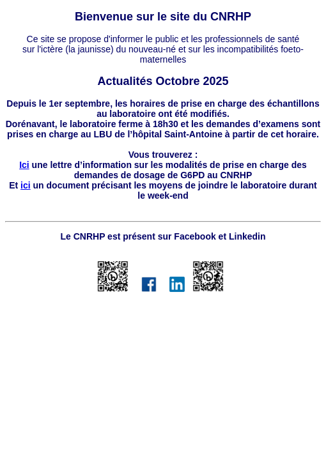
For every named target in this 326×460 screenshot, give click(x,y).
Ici (24, 165)
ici (25, 185)
